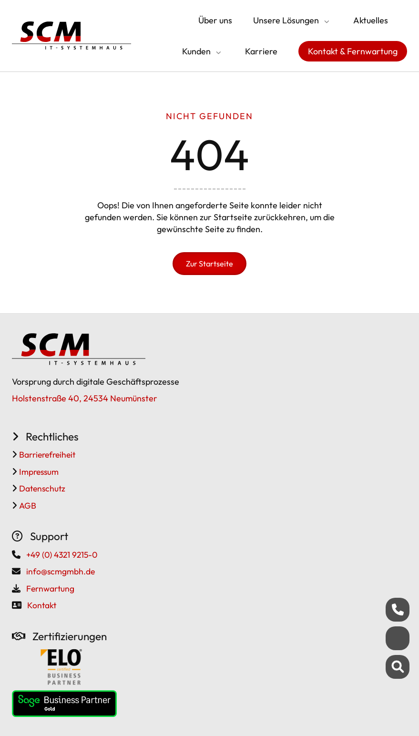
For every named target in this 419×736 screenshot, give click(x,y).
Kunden (196, 51)
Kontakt (41, 605)
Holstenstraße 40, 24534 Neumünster (84, 398)
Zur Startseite (209, 263)
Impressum (38, 471)
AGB (26, 505)
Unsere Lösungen (286, 20)
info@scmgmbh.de (60, 571)
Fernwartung (50, 588)
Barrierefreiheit (46, 454)
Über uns (215, 20)
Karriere (261, 51)
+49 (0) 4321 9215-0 (61, 554)
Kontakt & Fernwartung (353, 51)
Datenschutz (41, 488)
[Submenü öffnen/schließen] (325, 21)
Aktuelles (370, 20)
